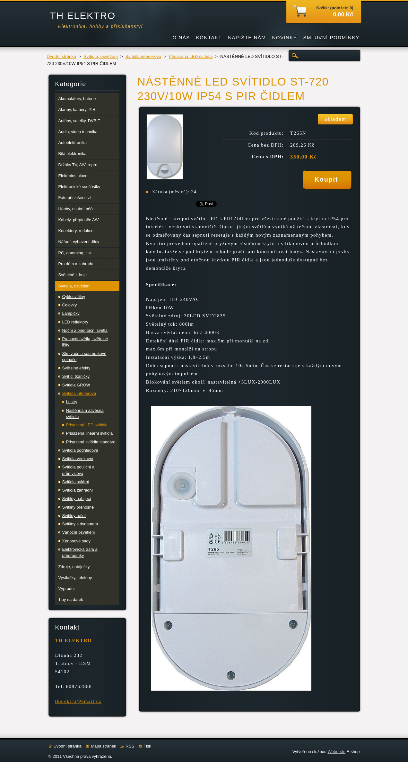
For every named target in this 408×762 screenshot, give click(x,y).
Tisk (147, 746)
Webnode (336, 751)
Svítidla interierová (143, 56)
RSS (130, 746)
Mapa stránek (103, 746)
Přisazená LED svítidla (191, 56)
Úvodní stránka (61, 56)
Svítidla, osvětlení (100, 56)
